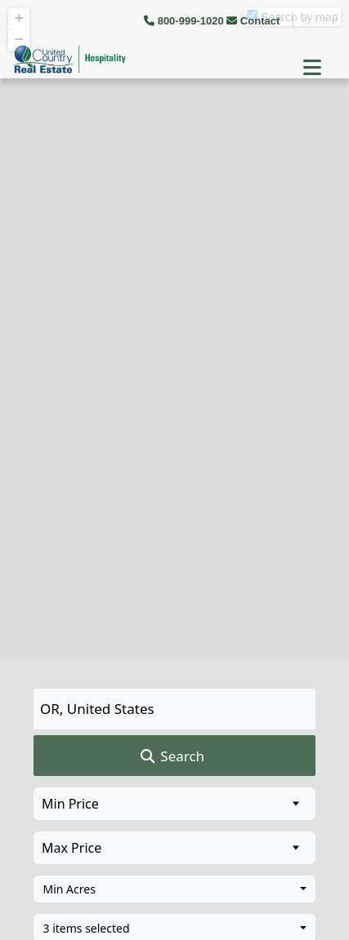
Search (171, 756)
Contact (254, 21)
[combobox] (174, 889)
